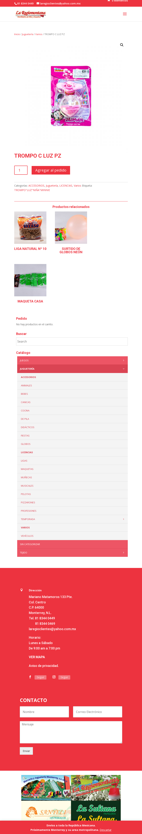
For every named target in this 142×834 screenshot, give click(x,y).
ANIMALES (26, 385)
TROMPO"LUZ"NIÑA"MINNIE (32, 190)
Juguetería (27, 34)
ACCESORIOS (36, 185)
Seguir (40, 677)
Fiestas (25, 435)
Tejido (73, 552)
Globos (26, 444)
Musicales (27, 485)
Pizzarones (28, 502)
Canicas (26, 402)
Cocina (25, 410)
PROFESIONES (28, 510)
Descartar (105, 830)
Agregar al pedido (50, 170)
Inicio (17, 34)
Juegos (73, 360)
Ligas (24, 460)
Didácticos (27, 427)
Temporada (73, 519)
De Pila (25, 419)
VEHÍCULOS (27, 535)
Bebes (24, 393)
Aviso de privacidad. (44, 666)
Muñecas (26, 477)
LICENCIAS (65, 185)
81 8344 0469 (45, 624)
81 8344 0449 (45, 618)
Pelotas (26, 494)
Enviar (26, 751)
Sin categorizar (30, 544)
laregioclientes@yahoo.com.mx (52, 629)
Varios (38, 34)
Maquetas (27, 469)
